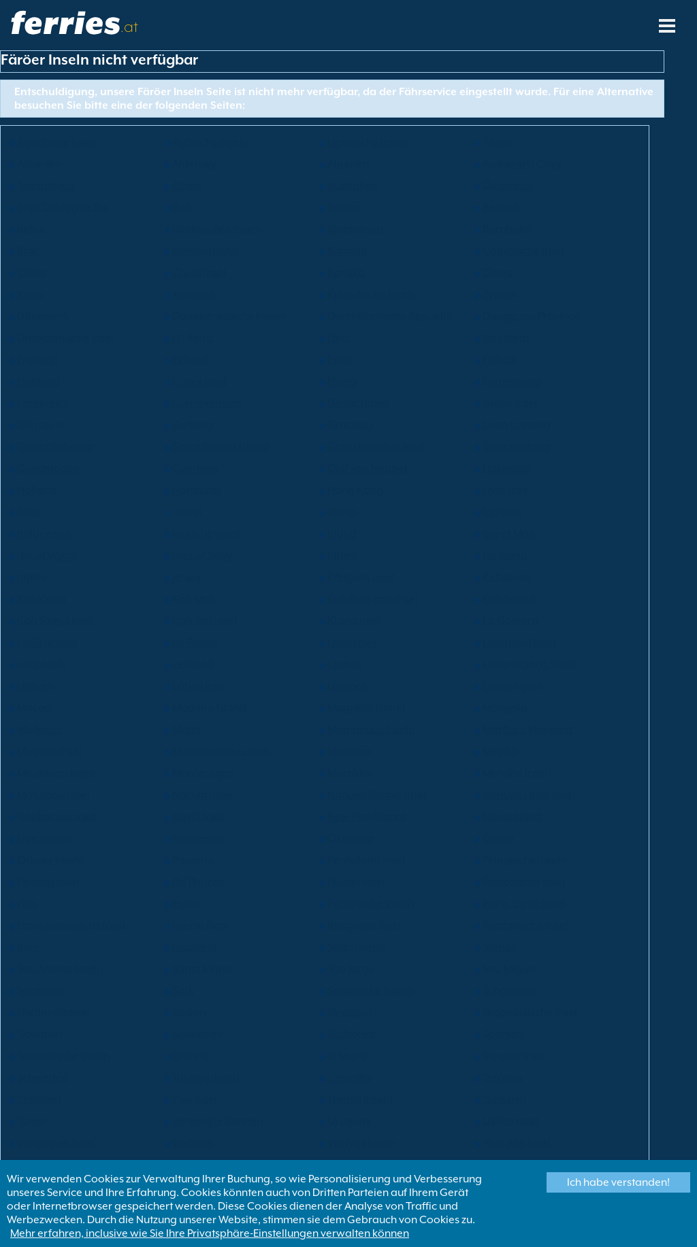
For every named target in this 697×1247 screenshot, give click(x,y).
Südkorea (351, 1034)
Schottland (509, 991)
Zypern (500, 294)
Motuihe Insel (515, 773)
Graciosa (350, 425)
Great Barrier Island (220, 447)
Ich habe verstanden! (618, 1182)
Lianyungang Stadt (529, 664)
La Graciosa (47, 642)
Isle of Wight (47, 555)
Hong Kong (355, 490)
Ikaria (341, 512)
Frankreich (43, 403)
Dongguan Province (531, 316)
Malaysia (505, 708)
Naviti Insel (198, 816)
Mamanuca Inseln (371, 729)
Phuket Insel (356, 882)
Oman (498, 838)
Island (187, 512)
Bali (181, 207)
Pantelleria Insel (366, 860)
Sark (183, 991)
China (31, 273)
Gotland (192, 425)
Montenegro (202, 773)
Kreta (30, 294)
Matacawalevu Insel (221, 751)
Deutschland (358, 403)
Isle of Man (509, 534)
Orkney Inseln (50, 860)
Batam (343, 207)
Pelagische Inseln (524, 860)
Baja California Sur (63, 207)
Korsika (346, 273)
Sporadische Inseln (63, 1056)
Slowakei (39, 1034)
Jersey (186, 577)
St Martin (348, 1056)
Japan (31, 577)
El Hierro (193, 338)
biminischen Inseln (217, 229)
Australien (352, 186)
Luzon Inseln (512, 686)
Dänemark (43, 316)
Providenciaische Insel (71, 925)
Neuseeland (512, 816)
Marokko (349, 773)
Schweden (42, 1078)
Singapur (349, 1012)
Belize (31, 229)
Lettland (192, 664)
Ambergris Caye (522, 164)
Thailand (39, 1099)
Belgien (501, 207)
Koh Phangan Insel (372, 599)
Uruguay (349, 1121)
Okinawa (350, 838)
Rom (28, 947)
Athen (186, 186)
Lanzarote (42, 664)
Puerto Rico (199, 925)
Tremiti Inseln (359, 1099)
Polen (185, 904)
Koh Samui (509, 599)
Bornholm (507, 229)
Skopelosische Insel (530, 1012)
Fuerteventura (207, 403)
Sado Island (356, 947)
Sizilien (189, 1012)
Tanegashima (206, 1078)
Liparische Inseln (368, 142)
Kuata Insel (354, 621)
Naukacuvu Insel (57, 816)
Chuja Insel (199, 273)
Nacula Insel (202, 795)
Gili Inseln (40, 425)
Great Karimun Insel (376, 447)
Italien (342, 555)
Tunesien (504, 1099)
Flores (342, 381)
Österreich (508, 186)
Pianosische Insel (524, 882)
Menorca (349, 751)
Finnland (38, 381)
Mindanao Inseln (58, 773)
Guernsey (195, 468)
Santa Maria (202, 969)
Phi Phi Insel (199, 882)
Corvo (498, 273)
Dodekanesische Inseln (228, 316)
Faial (339, 360)
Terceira (503, 1078)
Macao (34, 708)
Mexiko (500, 751)
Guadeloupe (48, 468)
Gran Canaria (517, 425)
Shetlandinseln (53, 1012)
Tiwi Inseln (197, 1099)
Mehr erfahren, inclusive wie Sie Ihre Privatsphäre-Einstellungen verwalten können (209, 1233)
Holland (36, 490)
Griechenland (516, 447)
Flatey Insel (199, 381)
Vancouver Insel (56, 1143)
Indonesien (44, 534)
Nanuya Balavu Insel (377, 795)
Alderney (194, 164)
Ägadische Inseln (58, 142)
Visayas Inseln (361, 1143)
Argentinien (45, 186)
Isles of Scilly (202, 555)
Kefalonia (507, 577)
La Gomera (510, 621)
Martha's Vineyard (527, 729)
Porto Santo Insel (523, 904)
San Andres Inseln (60, 969)
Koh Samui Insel (55, 621)
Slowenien (197, 1034)
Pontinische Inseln (370, 904)
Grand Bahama (55, 447)
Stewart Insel (514, 1056)
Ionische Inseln (208, 534)
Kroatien (193, 294)
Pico (27, 904)
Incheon (502, 512)
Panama (193, 860)
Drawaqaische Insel (65, 338)
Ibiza (29, 512)
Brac (28, 251)
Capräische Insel (523, 251)
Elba (338, 338)
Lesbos (344, 664)
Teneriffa (349, 1078)
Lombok (347, 686)
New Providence (367, 816)
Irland (342, 534)
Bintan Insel (355, 229)
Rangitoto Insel (364, 925)
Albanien (39, 164)
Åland (497, 142)
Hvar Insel (507, 490)
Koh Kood (41, 599)
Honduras (196, 490)
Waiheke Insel (516, 1143)
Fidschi (500, 360)
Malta (186, 729)
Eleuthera (506, 338)
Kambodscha (205, 251)
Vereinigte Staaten (217, 1121)
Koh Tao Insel (204, 621)
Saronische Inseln (369, 991)
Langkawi (351, 642)
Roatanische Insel (525, 925)
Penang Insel (48, 882)
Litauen (35, 686)
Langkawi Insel (519, 642)
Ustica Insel (510, 1121)
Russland (194, 947)
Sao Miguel (510, 969)
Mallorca (39, 729)
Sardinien (40, 991)
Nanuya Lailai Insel (529, 795)
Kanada (347, 251)
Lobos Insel (199, 686)
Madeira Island (209, 708)
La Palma (195, 642)
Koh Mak (193, 599)
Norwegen (198, 838)
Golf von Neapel (367, 468)
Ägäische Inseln (210, 142)
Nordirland (44, 838)
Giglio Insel (510, 403)
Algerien (348, 164)
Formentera (512, 381)
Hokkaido (507, 468)
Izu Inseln (505, 555)
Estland (190, 360)
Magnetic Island (366, 708)
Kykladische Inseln (372, 294)
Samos (499, 947)
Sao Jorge (351, 969)
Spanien (503, 1034)
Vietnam (193, 1143)
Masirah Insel (49, 751)
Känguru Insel (361, 577)
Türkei (32, 1121)
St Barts (190, 1056)
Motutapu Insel (53, 795)
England (37, 360)
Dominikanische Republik (389, 316)
